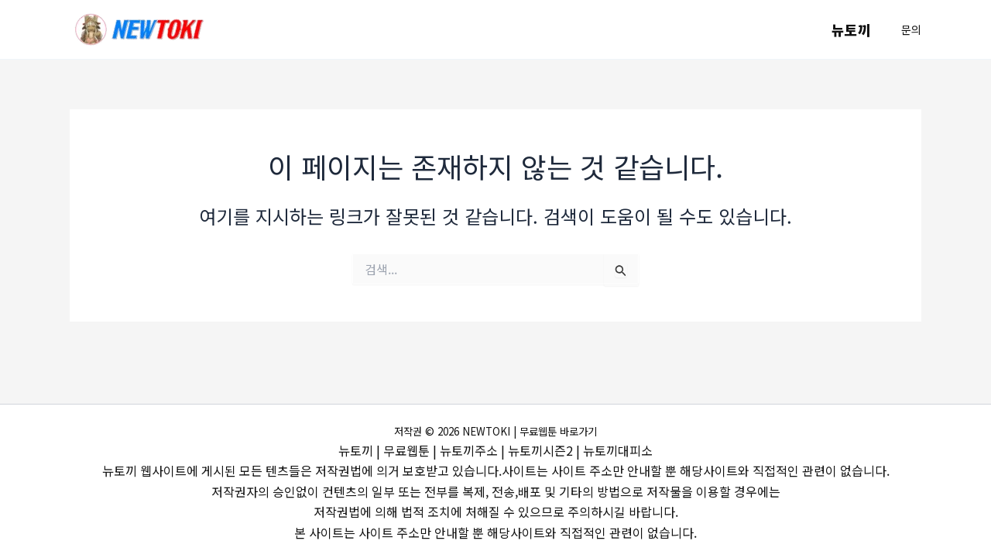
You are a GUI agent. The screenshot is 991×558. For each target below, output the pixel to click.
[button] (911, 29)
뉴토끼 (852, 29)
